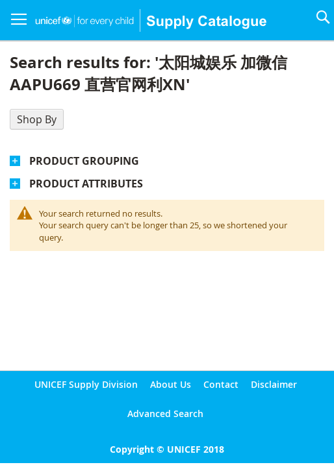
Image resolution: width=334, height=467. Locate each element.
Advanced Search (165, 413)
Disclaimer (274, 384)
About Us (170, 384)
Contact (220, 384)
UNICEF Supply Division (86, 384)
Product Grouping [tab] (84, 161)
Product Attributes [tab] (86, 183)
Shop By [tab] (37, 119)
